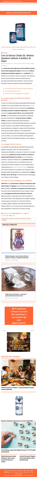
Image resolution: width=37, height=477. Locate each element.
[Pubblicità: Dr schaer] (18, 342)
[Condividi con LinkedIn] (10, 215)
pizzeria (4, 220)
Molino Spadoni (8, 218)
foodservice (22, 218)
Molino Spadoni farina (8, 63)
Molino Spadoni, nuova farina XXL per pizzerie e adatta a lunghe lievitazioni (16, 257)
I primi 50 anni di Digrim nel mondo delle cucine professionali (27, 458)
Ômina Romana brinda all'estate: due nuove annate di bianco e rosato (8, 459)
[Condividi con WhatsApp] (12, 215)
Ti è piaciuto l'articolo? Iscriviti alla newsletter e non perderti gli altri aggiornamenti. (19, 315)
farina (16, 218)
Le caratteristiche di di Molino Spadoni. (19, 88)
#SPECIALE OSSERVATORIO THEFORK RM (18, 13)
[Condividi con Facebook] (7, 215)
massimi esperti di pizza (20, 167)
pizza (28, 218)
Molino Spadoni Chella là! (20, 63)
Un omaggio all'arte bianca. (13, 91)
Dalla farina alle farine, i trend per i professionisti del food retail (16, 295)
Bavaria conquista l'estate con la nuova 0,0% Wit (17, 421)
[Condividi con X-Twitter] (9, 215)
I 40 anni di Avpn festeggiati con (17, 93)
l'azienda (32, 105)
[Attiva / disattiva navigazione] (2, 3)
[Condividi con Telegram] (14, 215)
